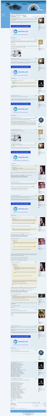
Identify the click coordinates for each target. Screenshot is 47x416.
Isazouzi (13, 165)
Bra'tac (13, 238)
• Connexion (3, 15)
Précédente (12, 402)
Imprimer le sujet (43, 12)
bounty (13, 117)
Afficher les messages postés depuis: (23, 402)
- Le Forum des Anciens (31, 414)
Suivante (45, 402)
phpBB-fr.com (29, 413)
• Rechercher (3, 14)
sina (12, 309)
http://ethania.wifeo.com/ (13, 37)
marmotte (39, 44)
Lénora (13, 58)
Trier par (32, 402)
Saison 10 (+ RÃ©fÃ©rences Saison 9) (18, 14)
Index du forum (15, 410)
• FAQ (2, 13)
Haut (45, 38)
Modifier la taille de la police (45, 12)
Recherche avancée (43, 10)
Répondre (13, 16)
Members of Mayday (14, 80)
